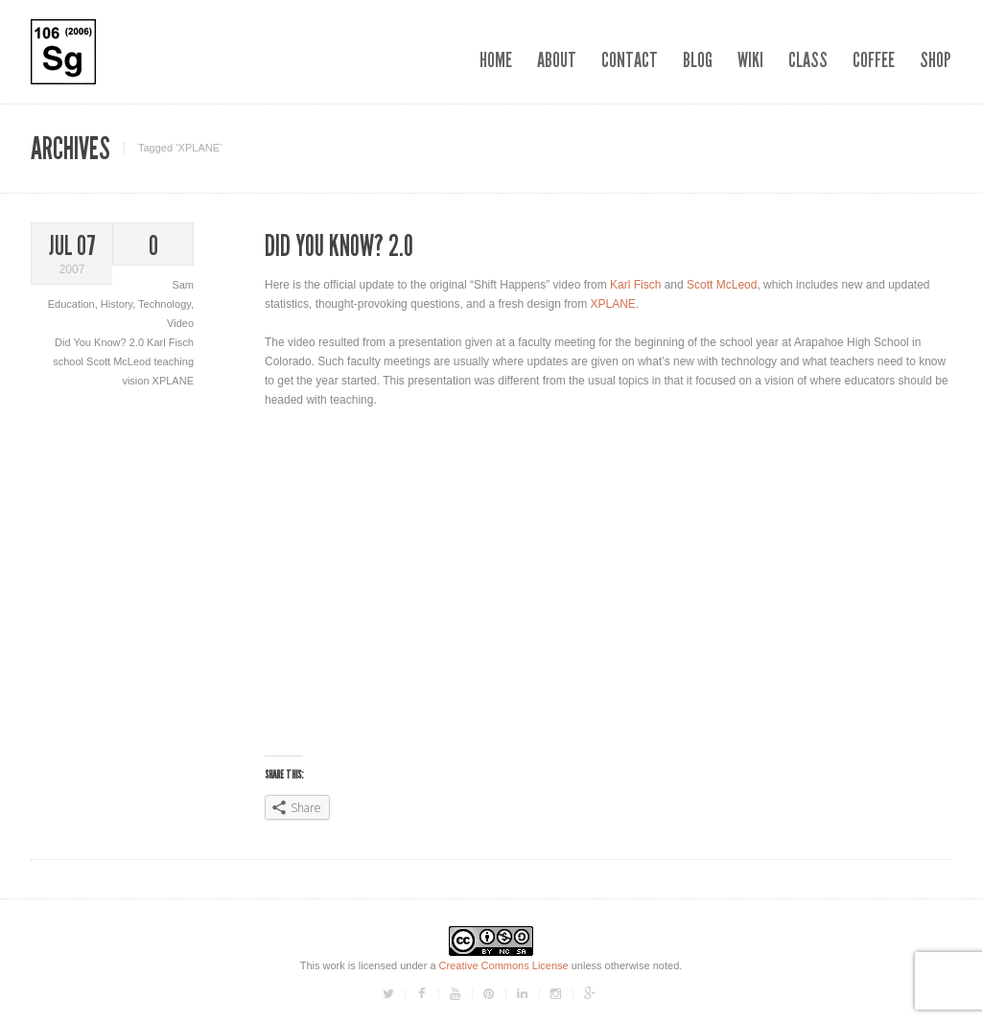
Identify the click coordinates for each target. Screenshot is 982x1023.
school (69, 361)
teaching (173, 361)
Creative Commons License (504, 965)
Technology (164, 304)
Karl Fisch (170, 342)
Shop (935, 60)
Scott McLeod (119, 361)
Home (495, 60)
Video (180, 323)
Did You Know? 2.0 (101, 342)
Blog (698, 60)
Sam (183, 285)
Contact (629, 60)
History (116, 304)
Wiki (750, 60)
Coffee (874, 60)
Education (71, 304)
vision (137, 380)
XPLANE (173, 380)
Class (808, 60)
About (556, 60)
